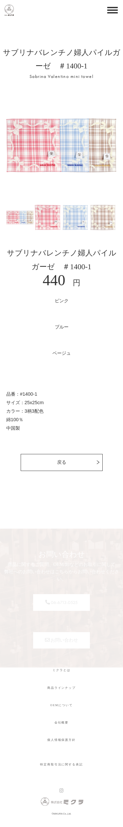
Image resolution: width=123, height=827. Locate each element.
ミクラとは (61, 670)
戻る (61, 462)
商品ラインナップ (61, 687)
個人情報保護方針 (61, 740)
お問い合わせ (61, 640)
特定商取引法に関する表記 (61, 764)
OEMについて (61, 705)
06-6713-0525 (61, 602)
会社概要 (61, 722)
